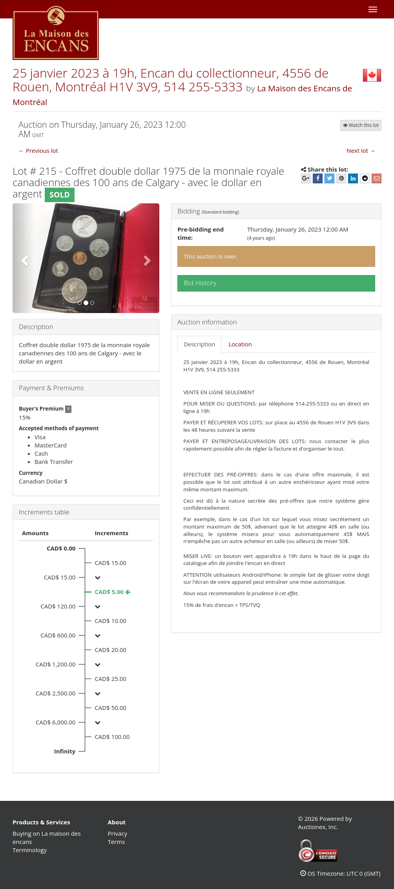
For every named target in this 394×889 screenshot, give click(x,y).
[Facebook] (318, 178)
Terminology (30, 850)
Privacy (117, 833)
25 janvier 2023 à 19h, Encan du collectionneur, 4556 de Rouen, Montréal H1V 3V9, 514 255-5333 (170, 79)
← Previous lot (38, 150)
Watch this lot (361, 125)
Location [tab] (240, 344)
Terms (116, 842)
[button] (24, 258)
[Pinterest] (341, 178)
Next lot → (361, 150)
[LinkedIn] (353, 178)
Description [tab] (199, 344)
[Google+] (306, 178)
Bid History (200, 282)
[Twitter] (329, 178)
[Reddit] (365, 178)
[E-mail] (376, 178)
